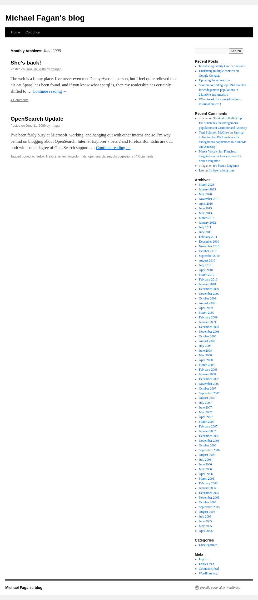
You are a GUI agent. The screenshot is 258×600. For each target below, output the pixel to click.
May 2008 (205, 355)
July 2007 (205, 403)
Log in (203, 559)
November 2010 (209, 246)
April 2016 (206, 203)
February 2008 (208, 369)
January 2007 (207, 431)
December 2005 (209, 493)
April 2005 (206, 531)
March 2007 (206, 422)
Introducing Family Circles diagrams (222, 66)
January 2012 (207, 222)
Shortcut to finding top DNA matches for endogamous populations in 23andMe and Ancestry (222, 89)
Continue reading (50, 91)
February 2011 (208, 237)
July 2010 (205, 265)
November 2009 (209, 294)
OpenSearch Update (37, 119)
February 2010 (208, 279)
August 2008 (207, 341)
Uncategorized (208, 545)
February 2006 (208, 483)
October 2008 (207, 336)
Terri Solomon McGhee (214, 132)
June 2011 (205, 232)
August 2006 (207, 455)
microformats (77, 156)
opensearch (96, 156)
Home (15, 32)
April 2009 (206, 308)
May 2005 (205, 526)
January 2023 (207, 189)
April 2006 (206, 474)
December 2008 (209, 327)
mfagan (56, 69)
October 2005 (207, 502)
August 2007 (207, 398)
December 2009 (209, 289)
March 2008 (206, 365)
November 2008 (209, 331)
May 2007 (205, 412)
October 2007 (207, 388)
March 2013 (206, 218)
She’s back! (26, 63)
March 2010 (206, 275)
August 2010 (207, 260)
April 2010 (206, 270)
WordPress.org (208, 573)
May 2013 (205, 213)
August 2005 (207, 512)
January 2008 (207, 374)
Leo (201, 170)
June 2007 (205, 407)
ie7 (64, 156)
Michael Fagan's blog (45, 17)
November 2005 (209, 497)
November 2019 (209, 199)
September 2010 (209, 256)
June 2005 (205, 521)
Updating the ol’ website (214, 80)
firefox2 (51, 156)
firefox (40, 156)
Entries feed (206, 564)
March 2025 (206, 184)
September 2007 (209, 393)
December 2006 (209, 436)
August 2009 (207, 303)
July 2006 (205, 459)
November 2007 (209, 384)
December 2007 (209, 379)
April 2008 (206, 360)
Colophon (33, 32)
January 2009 (207, 322)
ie (59, 156)
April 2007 (206, 417)
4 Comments (19, 100)
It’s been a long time (226, 166)
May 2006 (205, 469)
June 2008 (205, 350)
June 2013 (205, 208)
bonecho (28, 156)
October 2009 (207, 298)
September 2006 (209, 450)
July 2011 (205, 227)
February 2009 (208, 317)
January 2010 (207, 284)
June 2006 (205, 464)
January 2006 (207, 488)
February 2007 (208, 426)
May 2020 (205, 194)
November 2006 (209, 440)
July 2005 (205, 516)
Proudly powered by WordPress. (220, 587)
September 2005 (209, 507)
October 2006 (207, 445)
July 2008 (205, 346)
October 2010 (207, 251)
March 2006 (206, 478)
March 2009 (206, 312)
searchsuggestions (120, 156)
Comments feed (209, 569)
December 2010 (209, 241)
